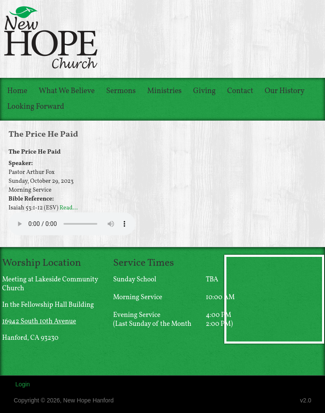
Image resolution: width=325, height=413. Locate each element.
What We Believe (67, 91)
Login (22, 384)
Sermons (121, 91)
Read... (69, 208)
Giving (204, 91)
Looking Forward (35, 107)
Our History (285, 91)
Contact (240, 91)
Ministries (164, 91)
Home (17, 91)
